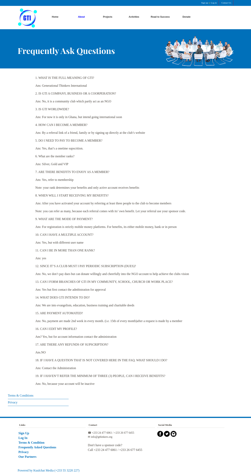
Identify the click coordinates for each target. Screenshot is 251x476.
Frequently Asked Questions (37, 447)
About (81, 16)
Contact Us (226, 3)
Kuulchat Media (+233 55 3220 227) (56, 470)
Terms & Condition (31, 442)
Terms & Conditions (20, 395)
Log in (214, 3)
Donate (187, 16)
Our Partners (27, 456)
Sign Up (23, 433)
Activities (134, 16)
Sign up (204, 3)
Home (55, 16)
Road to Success (160, 16)
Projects (107, 16)
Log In (22, 438)
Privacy (12, 402)
